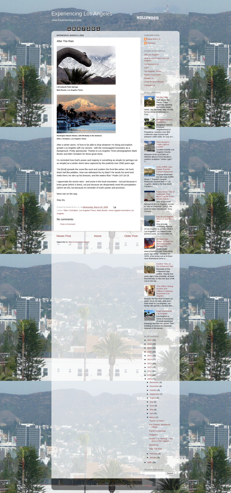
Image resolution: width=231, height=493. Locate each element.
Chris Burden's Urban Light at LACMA (162, 144)
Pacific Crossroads (152, 75)
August (153, 398)
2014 (149, 359)
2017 (149, 348)
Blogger (148, 485)
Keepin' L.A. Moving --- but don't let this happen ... (161, 440)
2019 (149, 340)
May (152, 409)
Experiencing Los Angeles (81, 14)
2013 (149, 363)
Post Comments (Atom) (79, 242)
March (153, 417)
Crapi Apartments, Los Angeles (164, 312)
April (152, 413)
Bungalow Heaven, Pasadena (164, 121)
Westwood (154, 445)
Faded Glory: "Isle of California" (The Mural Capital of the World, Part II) (165, 195)
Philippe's (153, 435)
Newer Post (64, 235)
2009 (149, 379)
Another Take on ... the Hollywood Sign (164, 265)
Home (97, 235)
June (152, 406)
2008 (149, 462)
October (153, 390)
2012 (149, 367)
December (154, 382)
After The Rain (155, 449)
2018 (149, 344)
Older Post (131, 235)
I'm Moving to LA (151, 64)
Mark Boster (102, 210)
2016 (149, 352)
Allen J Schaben (71, 210)
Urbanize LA (149, 85)
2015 (149, 356)
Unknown (151, 43)
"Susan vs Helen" (157, 421)
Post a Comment (67, 224)
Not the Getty (162, 97)
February (154, 454)
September (155, 394)
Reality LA (148, 78)
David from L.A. (154, 39)
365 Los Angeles (151, 55)
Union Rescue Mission (154, 82)
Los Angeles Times (87, 210)
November (154, 386)
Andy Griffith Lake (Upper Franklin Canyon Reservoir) (164, 169)
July (152, 402)
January (153, 457)
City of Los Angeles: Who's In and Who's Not (165, 219)
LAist (146, 68)
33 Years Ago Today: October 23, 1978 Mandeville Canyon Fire (164, 242)
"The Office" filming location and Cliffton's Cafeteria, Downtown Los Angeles (164, 291)
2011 (149, 371)
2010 (149, 375)
